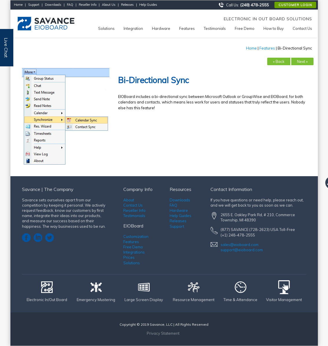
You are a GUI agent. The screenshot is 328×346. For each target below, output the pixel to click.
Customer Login (295, 5)
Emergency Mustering (96, 299)
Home (18, 5)
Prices (129, 257)
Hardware (179, 210)
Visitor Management (284, 299)
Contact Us (133, 205)
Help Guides (148, 5)
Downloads (53, 5)
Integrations (134, 252)
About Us (109, 5)
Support (33, 5)
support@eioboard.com (242, 249)
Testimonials (134, 215)
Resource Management (194, 299)
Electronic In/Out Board (47, 299)
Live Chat (6, 48)
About (128, 200)
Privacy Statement (163, 333)
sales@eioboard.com (240, 244)
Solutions (131, 263)
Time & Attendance (240, 299)
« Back (279, 61)
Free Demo (133, 247)
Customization (136, 236)
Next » (302, 61)
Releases (127, 5)
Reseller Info (87, 5)
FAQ (70, 5)
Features (267, 48)
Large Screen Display (143, 299)
